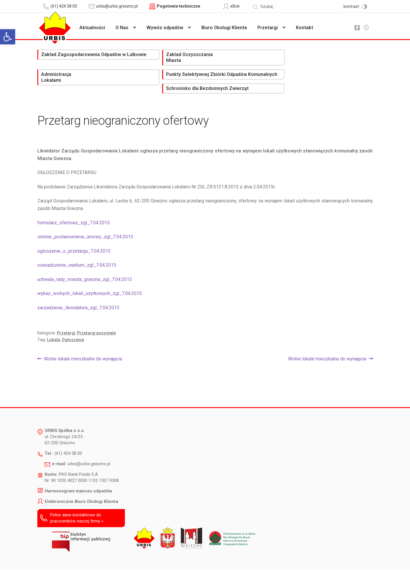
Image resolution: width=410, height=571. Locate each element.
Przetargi (267, 27)
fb (357, 27)
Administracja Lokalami (190, 57)
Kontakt (304, 27)
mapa (366, 27)
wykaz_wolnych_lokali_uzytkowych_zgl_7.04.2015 (89, 272)
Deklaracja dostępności (120, 558)
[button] (7, 36)
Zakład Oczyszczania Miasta (131, 57)
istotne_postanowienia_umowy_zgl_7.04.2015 (85, 215)
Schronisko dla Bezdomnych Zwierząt (334, 57)
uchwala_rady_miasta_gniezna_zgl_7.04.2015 (84, 257)
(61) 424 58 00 (68, 431)
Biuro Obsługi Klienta (224, 27)
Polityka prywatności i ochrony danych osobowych (190, 558)
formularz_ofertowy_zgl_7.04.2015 (73, 201)
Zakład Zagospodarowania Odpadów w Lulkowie (64, 60)
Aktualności (92, 27)
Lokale (53, 317)
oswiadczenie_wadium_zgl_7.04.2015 (76, 243)
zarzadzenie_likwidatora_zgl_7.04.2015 (78, 286)
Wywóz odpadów (164, 27)
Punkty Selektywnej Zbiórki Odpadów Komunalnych (263, 60)
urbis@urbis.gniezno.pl (88, 442)
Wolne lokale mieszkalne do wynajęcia (82, 337)
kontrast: (352, 6)
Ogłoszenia (73, 317)
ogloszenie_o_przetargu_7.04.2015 (74, 229)
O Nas (122, 27)
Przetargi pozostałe (96, 311)
